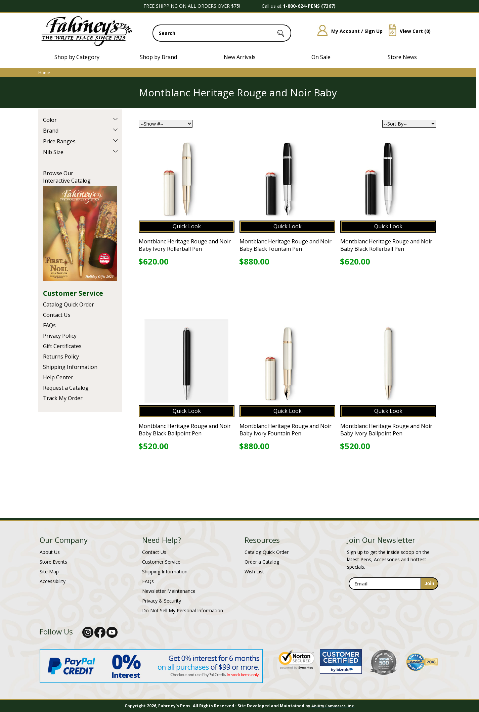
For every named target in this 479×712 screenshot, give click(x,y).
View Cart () (407, 31)
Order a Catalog (262, 562)
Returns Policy (61, 356)
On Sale (321, 57)
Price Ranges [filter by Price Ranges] (59, 141)
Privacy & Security (161, 601)
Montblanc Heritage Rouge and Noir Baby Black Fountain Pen (285, 245)
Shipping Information (70, 367)
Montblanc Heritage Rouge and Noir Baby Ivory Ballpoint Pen (386, 429)
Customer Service (73, 293)
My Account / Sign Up (347, 31)
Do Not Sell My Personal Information (182, 610)
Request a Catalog (66, 387)
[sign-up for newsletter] (429, 583)
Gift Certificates (62, 346)
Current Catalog (80, 233)
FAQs (49, 325)
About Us (50, 552)
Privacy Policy (60, 335)
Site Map (49, 571)
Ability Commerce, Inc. (333, 705)
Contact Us (57, 315)
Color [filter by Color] (50, 120)
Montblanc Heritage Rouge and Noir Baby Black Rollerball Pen (386, 245)
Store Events (53, 562)
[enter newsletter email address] (393, 583)
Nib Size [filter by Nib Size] (53, 152)
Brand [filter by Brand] (50, 130)
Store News (402, 57)
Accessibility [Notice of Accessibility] (53, 581)
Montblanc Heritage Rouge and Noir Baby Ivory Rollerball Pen (185, 245)
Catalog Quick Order (68, 304)
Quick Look (187, 226)
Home (44, 73)
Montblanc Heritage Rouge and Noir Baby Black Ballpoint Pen (185, 429)
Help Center (58, 377)
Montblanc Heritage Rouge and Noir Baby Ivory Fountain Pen (285, 429)
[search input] (222, 33)
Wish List (254, 571)
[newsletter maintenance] (393, 594)
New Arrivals (240, 57)
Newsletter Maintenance (168, 591)
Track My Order (63, 398)
